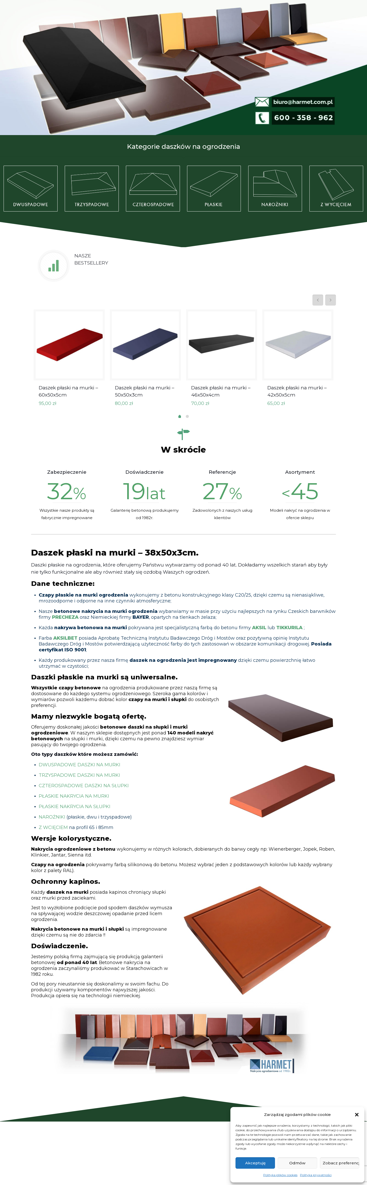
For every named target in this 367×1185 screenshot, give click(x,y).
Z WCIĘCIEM (53, 827)
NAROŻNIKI (52, 817)
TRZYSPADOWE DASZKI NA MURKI (79, 775)
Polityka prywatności (316, 1175)
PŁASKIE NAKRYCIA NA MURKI (74, 796)
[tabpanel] (69, 360)
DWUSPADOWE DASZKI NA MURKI (79, 765)
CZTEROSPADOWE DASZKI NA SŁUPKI (84, 785)
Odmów (297, 1163)
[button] (356, 1114)
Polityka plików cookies (280, 1175)
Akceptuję (255, 1163)
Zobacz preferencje (341, 1163)
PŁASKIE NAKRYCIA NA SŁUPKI (74, 806)
